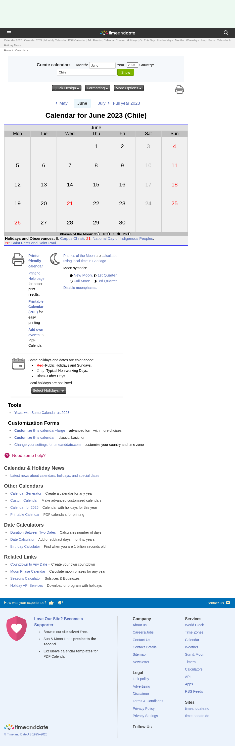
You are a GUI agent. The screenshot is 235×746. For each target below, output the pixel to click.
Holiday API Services (26, 585)
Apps (189, 684)
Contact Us (219, 602)
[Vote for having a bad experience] (60, 603)
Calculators (194, 669)
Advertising (141, 686)
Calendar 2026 (13, 40)
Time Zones (194, 632)
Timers (190, 662)
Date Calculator (22, 539)
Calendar (21, 50)
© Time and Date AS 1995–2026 (25, 734)
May (64, 103)
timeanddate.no (197, 708)
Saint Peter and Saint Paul (33, 243)
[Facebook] (136, 736)
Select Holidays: (49, 390)
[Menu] (9, 33)
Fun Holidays (165, 40)
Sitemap (139, 654)
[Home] (26, 728)
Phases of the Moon (79, 256)
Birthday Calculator (25, 546)
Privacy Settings (145, 716)
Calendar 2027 (33, 40)
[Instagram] (162, 736)
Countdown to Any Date (28, 564)
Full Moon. (82, 281)
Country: (146, 65)
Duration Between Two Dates (33, 532)
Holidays (132, 40)
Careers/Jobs (143, 632)
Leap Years (208, 40)
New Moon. (83, 275)
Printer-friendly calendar (35, 261)
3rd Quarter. (108, 281)
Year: (121, 65)
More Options (129, 88)
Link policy (141, 679)
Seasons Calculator (25, 578)
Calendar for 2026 (24, 507)
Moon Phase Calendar (27, 571)
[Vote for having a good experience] (51, 603)
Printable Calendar (24, 515)
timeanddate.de (197, 716)
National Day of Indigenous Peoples (123, 238)
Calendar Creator (114, 40)
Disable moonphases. (80, 288)
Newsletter (141, 662)
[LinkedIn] (153, 736)
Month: (82, 65)
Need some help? (28, 455)
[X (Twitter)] (145, 736)
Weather (191, 647)
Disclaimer (141, 694)
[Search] (226, 33)
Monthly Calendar (55, 40)
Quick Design (67, 88)
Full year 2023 (126, 103)
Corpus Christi (72, 238)
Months (179, 40)
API (188, 677)
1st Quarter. (107, 275)
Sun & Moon (194, 654)
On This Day (147, 40)
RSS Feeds (194, 691)
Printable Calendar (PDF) (35, 306)
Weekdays (192, 40)
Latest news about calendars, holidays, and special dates (54, 476)
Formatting (98, 88)
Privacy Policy (144, 708)
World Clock (194, 625)
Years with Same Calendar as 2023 (41, 413)
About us (140, 625)
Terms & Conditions (148, 701)
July (101, 103)
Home (7, 50)
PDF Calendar (77, 40)
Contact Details (145, 647)
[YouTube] (170, 736)
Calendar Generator (25, 493)
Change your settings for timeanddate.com (47, 445)
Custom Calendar (24, 500)
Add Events (94, 40)
